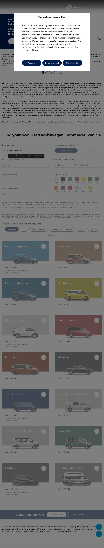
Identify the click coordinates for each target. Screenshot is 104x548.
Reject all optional (52, 63)
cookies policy (35, 50)
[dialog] (52, 274)
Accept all (31, 63)
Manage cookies (72, 63)
